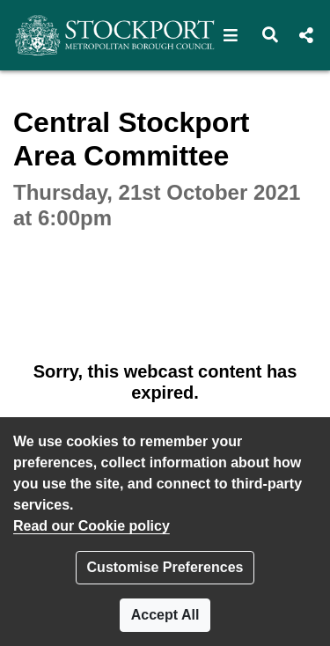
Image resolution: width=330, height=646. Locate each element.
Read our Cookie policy (91, 525)
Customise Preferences (165, 567)
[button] (231, 35)
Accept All (165, 614)
